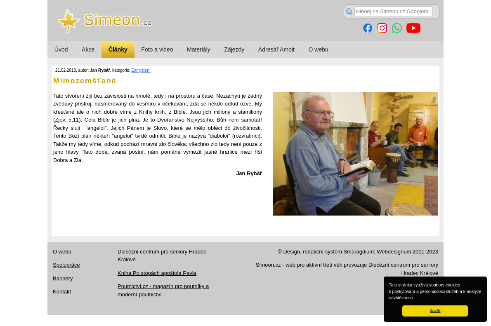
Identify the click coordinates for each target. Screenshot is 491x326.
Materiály (198, 49)
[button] (416, 298)
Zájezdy (234, 49)
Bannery (63, 278)
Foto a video (157, 49)
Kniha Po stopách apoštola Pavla (157, 273)
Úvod (61, 49)
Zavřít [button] (435, 311)
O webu (318, 49)
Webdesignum (394, 252)
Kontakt (62, 291)
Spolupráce (66, 265)
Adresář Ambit (276, 49)
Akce (88, 49)
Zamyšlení (141, 70)
